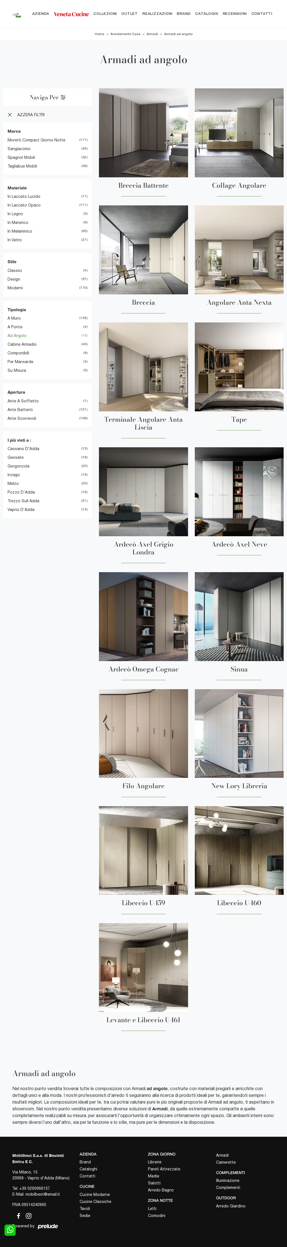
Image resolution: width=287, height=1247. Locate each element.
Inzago (14, 475)
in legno (15, 214)
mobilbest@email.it (43, 1194)
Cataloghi (206, 13)
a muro (14, 318)
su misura (17, 370)
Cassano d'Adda (23, 448)
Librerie (154, 1162)
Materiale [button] (17, 187)
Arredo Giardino (231, 1206)
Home (99, 34)
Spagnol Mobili (21, 157)
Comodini (156, 1215)
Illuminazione (227, 1181)
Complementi (228, 1188)
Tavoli (85, 1208)
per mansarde (20, 361)
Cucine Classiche (95, 1201)
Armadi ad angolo (178, 34)
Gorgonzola (18, 466)
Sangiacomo (19, 148)
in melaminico (20, 231)
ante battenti (20, 409)
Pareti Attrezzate (164, 1169)
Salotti (154, 1183)
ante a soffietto (23, 401)
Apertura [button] (16, 392)
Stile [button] (12, 261)
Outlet (129, 13)
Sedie (85, 1215)
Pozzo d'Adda (21, 492)
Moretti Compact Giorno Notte (36, 140)
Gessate (16, 457)
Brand (184, 13)
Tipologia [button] (17, 309)
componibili (18, 353)
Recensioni (235, 13)
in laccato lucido (24, 196)
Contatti (261, 13)
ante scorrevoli (22, 418)
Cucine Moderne (95, 1194)
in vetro (15, 240)
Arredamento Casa (125, 34)
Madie (153, 1176)
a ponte (15, 327)
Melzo (13, 483)
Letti (152, 1208)
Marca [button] (14, 131)
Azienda (41, 13)
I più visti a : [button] (19, 440)
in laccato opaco (24, 205)
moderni (15, 288)
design (14, 279)
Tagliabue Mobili (22, 166)
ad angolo (17, 335)
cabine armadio (22, 344)
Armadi (152, 34)
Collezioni (105, 13)
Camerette (226, 1162)
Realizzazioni (157, 13)
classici (15, 270)
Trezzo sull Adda (23, 501)
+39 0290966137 (34, 1188)
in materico (18, 222)
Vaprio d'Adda (21, 509)
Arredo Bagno (161, 1190)
